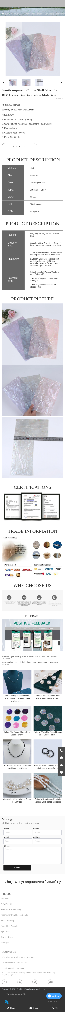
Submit (17, 868)
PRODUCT (18, 14)
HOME (7, 14)
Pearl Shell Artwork (33, 14)
